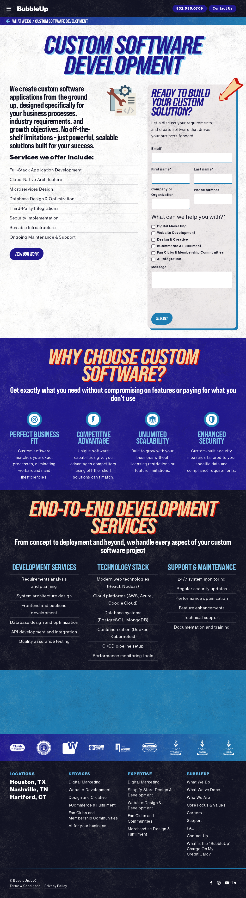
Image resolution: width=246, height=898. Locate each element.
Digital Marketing (172, 226)
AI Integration (169, 259)
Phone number (206, 190)
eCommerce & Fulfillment (179, 246)
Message (159, 267)
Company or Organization (162, 192)
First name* (161, 169)
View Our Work (26, 254)
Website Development (176, 233)
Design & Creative (172, 239)
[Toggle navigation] (8, 8)
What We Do (18, 21)
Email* (157, 148)
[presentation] (185, 300)
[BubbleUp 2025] (32, 8)
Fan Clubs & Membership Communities (190, 252)
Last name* (204, 169)
